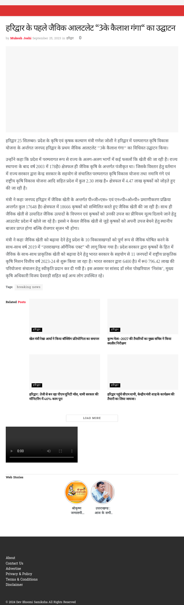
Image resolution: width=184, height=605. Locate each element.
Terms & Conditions (22, 579)
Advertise (13, 568)
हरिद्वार (70, 38)
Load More (92, 418)
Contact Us (14, 563)
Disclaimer (14, 585)
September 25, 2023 (46, 38)
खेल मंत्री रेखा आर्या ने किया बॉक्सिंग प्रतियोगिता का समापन (64, 339)
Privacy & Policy (19, 574)
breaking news (28, 287)
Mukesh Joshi (20, 38)
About (10, 558)
